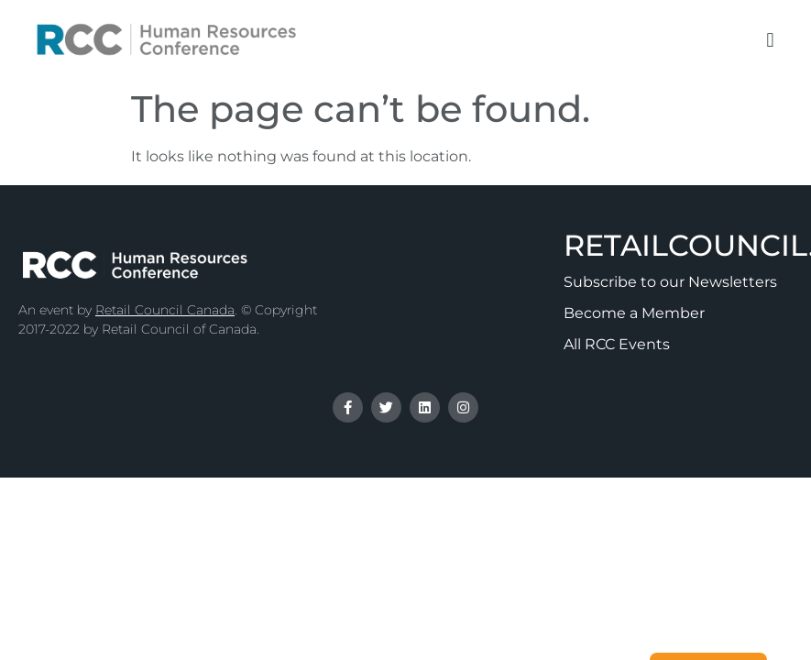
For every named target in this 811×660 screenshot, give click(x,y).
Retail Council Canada (165, 310)
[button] (770, 40)
